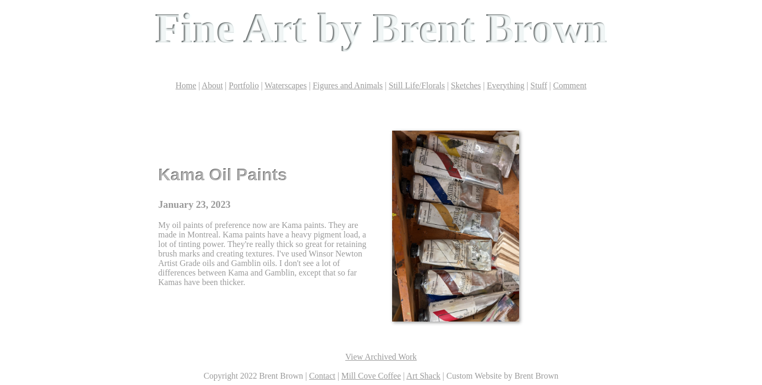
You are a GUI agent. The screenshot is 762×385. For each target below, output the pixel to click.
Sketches (466, 85)
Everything (505, 85)
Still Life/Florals (417, 85)
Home (186, 85)
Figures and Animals (348, 85)
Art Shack (423, 375)
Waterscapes (286, 85)
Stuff (538, 85)
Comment (569, 85)
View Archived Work (380, 356)
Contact (322, 375)
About (212, 85)
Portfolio (244, 85)
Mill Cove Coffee (371, 375)
